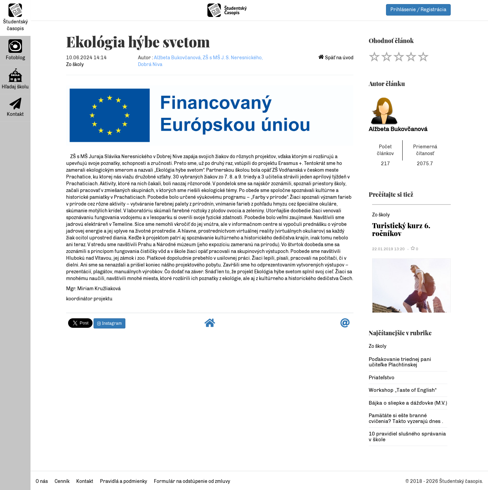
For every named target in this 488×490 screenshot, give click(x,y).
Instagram (109, 323)
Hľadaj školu (15, 79)
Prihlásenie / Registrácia (418, 10)
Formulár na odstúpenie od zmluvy (192, 481)
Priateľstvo (381, 378)
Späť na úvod (336, 58)
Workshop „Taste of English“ (402, 390)
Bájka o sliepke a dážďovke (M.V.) (408, 403)
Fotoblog (15, 50)
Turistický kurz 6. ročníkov (401, 229)
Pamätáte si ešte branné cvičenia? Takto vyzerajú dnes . (406, 418)
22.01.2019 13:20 (388, 249)
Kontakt (15, 107)
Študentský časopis (15, 17)
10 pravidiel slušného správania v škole (407, 437)
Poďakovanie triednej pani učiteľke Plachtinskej (400, 362)
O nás (42, 481)
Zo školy (75, 64)
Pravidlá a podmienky (123, 481)
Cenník (62, 481)
